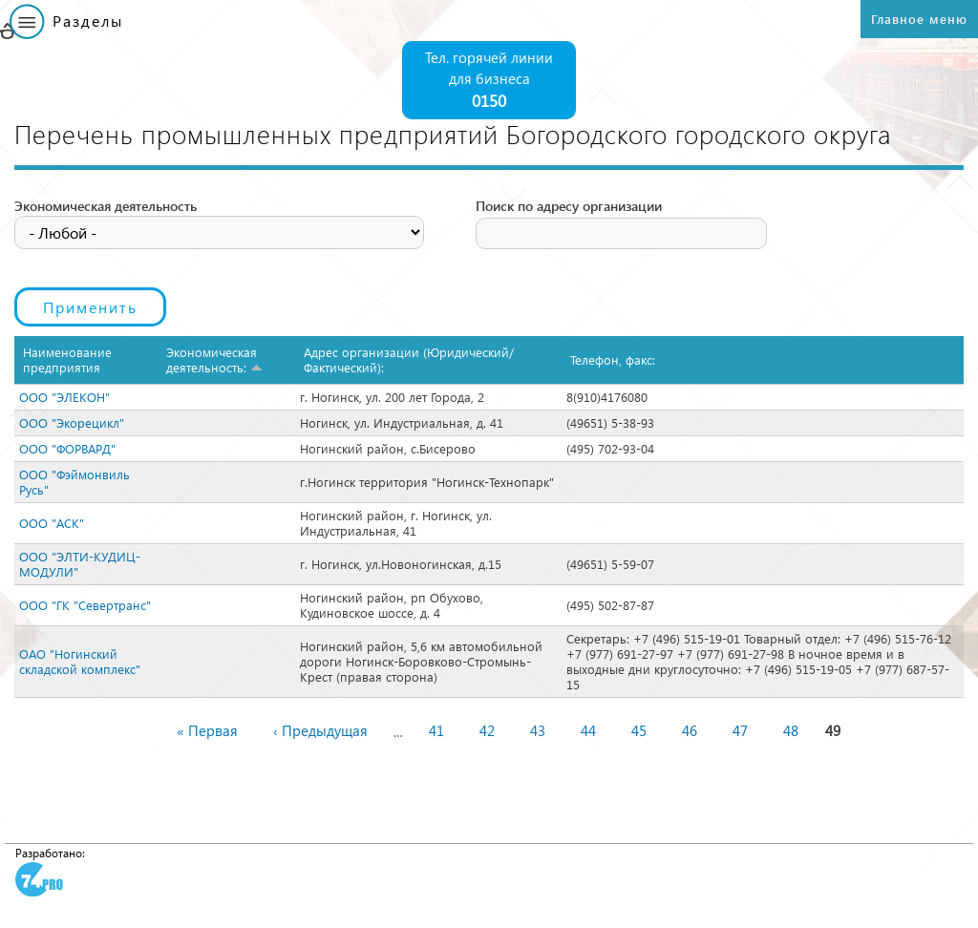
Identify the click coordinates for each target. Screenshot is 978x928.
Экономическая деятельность (105, 206)
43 (537, 730)
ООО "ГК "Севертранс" (85, 605)
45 (639, 730)
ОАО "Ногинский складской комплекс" (79, 661)
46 (689, 730)
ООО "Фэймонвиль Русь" (74, 481)
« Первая (207, 730)
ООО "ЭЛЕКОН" (64, 397)
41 (436, 730)
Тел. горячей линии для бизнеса (489, 81)
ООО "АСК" (51, 523)
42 (487, 730)
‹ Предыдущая (320, 730)
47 (740, 730)
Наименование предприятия (67, 359)
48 (790, 730)
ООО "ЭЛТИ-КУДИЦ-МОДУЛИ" (79, 564)
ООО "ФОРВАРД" (67, 448)
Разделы (88, 21)
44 (588, 730)
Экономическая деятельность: (214, 359)
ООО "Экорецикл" (71, 422)
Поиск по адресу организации (569, 206)
